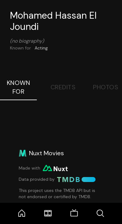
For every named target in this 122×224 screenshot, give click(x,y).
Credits (63, 87)
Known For (18, 87)
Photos (105, 87)
